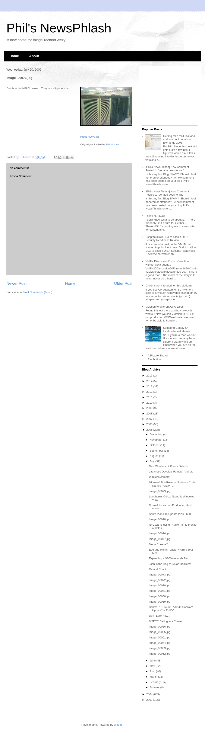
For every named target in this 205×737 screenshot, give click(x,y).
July (152, 461)
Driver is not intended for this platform (168, 285)
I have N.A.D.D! (155, 215)
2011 (149, 397)
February (156, 682)
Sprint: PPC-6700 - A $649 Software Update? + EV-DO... (171, 608)
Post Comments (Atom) (37, 292)
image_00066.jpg (159, 626)
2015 (149, 375)
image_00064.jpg (159, 642)
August (154, 456)
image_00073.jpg (159, 574)
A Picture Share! (158, 355)
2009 (149, 408)
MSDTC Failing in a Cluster (166, 621)
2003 (149, 699)
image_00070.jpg (159, 585)
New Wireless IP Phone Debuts (168, 466)
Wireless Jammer (159, 476)
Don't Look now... (159, 615)
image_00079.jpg (159, 491)
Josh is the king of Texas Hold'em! (170, 563)
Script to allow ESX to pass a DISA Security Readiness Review (166, 238)
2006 (149, 424)
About (34, 56)
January (155, 687)
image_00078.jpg (159, 519)
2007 (149, 418)
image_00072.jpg (159, 580)
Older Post (123, 283)
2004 (149, 694)
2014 (149, 381)
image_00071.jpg (159, 590)
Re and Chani (157, 569)
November (156, 439)
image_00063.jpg (159, 648)
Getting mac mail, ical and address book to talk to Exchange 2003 (179, 139)
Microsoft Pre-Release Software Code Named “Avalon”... (172, 484)
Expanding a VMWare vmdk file (168, 558)
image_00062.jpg (159, 653)
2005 (149, 429)
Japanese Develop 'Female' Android (171, 471)
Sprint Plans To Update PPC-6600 (170, 514)
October (155, 445)
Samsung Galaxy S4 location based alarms (176, 329)
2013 (149, 386)
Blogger (118, 724)
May (153, 665)
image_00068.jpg (159, 596)
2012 (149, 391)
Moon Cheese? (158, 544)
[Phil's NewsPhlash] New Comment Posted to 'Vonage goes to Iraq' (167, 168)
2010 (149, 402)
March (154, 676)
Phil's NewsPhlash (58, 28)
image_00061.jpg (159, 637)
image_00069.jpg (159, 601)
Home (14, 56)
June (153, 660)
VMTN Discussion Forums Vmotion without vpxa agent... (167, 263)
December (156, 434)
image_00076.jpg (90, 136)
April (153, 671)
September (157, 450)
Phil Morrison (113, 144)
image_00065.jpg (159, 632)
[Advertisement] (168, 95)
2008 (149, 413)
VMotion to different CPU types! (164, 306)
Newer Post (16, 283)
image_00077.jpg (159, 539)
